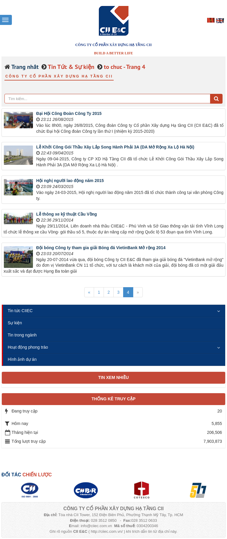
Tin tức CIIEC (20, 310)
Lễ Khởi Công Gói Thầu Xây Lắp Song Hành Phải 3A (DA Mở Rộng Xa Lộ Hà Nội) (115, 147)
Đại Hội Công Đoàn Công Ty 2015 (68, 113)
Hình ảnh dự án (22, 359)
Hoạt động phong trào (28, 347)
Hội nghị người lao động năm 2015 (70, 180)
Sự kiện (15, 322)
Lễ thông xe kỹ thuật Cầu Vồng (66, 214)
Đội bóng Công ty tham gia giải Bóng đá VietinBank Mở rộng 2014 (101, 247)
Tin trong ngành (22, 335)
